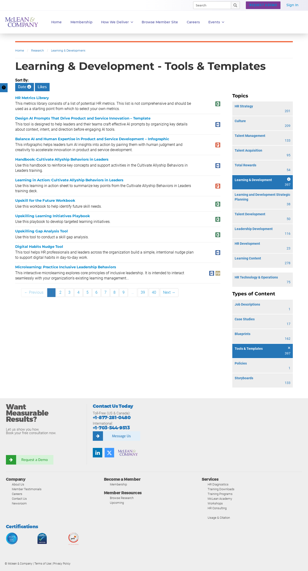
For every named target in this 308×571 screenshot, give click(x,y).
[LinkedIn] (97, 452)
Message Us (121, 436)
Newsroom (19, 503)
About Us (18, 484)
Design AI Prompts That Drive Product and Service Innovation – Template (82, 118)
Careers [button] (193, 22)
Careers (17, 494)
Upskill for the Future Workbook (45, 200)
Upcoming (117, 502)
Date (24, 86)
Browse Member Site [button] (160, 22)
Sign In (292, 5)
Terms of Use (42, 563)
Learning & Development (68, 50)
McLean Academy (220, 498)
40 (154, 292)
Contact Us (19, 498)
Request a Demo (34, 459)
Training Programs (220, 494)
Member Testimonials (27, 489)
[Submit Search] (235, 5)
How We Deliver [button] (117, 22)
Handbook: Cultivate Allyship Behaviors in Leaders (61, 159)
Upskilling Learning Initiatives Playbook (52, 216)
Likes (42, 86)
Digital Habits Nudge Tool (39, 246)
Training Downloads (221, 489)
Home (56, 22)
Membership (81, 22)
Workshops (215, 503)
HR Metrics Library (32, 98)
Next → (169, 292)
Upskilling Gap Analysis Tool (41, 231)
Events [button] (216, 22)
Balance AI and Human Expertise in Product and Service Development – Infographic (92, 139)
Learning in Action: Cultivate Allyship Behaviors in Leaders (69, 180)
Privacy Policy (61, 563)
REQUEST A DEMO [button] (263, 5)
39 (143, 292)
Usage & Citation (219, 517)
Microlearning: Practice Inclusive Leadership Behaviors (65, 267)
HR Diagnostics (218, 484)
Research (37, 50)
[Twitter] (109, 452)
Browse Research (122, 498)
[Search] (210, 5)
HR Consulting (217, 508)
